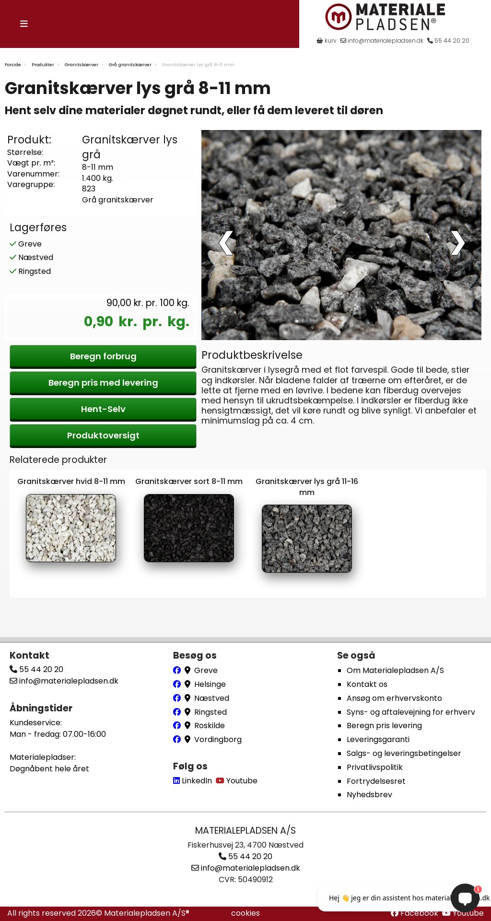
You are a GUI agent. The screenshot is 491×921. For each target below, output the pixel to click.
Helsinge (210, 684)
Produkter (43, 63)
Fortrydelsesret (376, 781)
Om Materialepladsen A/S (395, 670)
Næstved (31, 254)
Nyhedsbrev (369, 795)
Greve (26, 240)
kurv (326, 40)
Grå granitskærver (130, 63)
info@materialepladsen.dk (381, 40)
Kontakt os (367, 684)
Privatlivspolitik (375, 767)
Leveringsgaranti (378, 739)
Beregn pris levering (384, 726)
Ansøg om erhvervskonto (394, 698)
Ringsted (30, 268)
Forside (13, 63)
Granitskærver (81, 63)
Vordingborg (218, 739)
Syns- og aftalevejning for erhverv (411, 712)
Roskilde (209, 726)
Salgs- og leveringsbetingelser (404, 753)
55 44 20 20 (448, 40)
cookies (245, 913)
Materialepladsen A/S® (146, 913)
